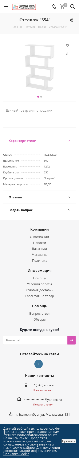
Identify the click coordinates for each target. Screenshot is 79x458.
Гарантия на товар (39, 296)
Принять (68, 441)
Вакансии (39, 248)
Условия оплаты (39, 284)
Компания (39, 229)
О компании (39, 237)
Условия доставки (40, 290)
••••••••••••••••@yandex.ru (43, 399)
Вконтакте (38, 364)
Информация (39, 270)
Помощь (39, 278)
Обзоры (39, 319)
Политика (39, 260)
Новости (39, 243)
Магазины (39, 254)
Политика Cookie (16, 454)
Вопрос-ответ (39, 313)
